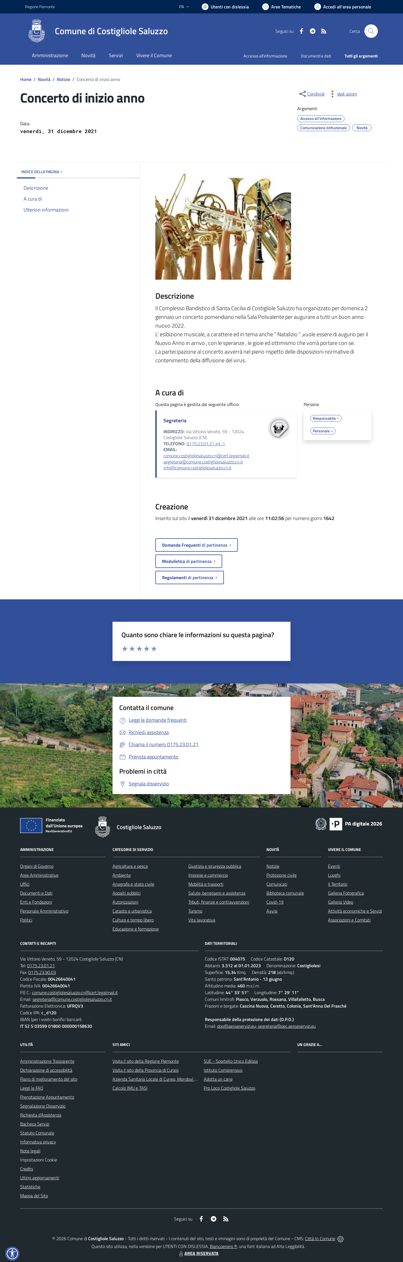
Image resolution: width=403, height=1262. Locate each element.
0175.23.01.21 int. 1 (206, 443)
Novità (44, 79)
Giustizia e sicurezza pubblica (214, 866)
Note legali (30, 1150)
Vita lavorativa (201, 920)
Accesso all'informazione (265, 56)
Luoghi (334, 875)
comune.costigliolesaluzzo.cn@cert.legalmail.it (206, 455)
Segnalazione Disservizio (42, 1106)
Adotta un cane (218, 1079)
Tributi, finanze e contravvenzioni (218, 902)
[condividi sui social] (311, 93)
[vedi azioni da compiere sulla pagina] (342, 93)
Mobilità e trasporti (205, 884)
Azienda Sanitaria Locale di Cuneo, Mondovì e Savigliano (165, 1079)
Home (25, 79)
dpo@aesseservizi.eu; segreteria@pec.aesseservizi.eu (266, 1026)
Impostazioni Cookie (38, 1159)
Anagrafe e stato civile (133, 884)
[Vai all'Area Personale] (343, 6)
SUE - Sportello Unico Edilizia (231, 1061)
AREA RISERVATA (198, 1253)
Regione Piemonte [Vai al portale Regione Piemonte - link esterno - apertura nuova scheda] (40, 7)
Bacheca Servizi (34, 1124)
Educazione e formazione (136, 928)
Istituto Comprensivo (223, 1070)
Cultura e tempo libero (133, 920)
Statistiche (30, 1186)
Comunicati (276, 884)
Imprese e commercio (208, 875)
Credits (26, 1168)
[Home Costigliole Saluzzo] (96, 31)
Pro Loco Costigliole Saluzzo (229, 1088)
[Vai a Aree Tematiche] (282, 6)
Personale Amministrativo (44, 911)
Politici (26, 920)
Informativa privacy (38, 1141)
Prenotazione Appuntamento (47, 1097)
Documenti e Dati (36, 893)
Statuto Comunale (37, 1132)
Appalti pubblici (126, 893)
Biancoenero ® (223, 1246)
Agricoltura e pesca (130, 866)
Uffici (24, 884)
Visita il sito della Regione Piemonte (146, 1061)
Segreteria (174, 420)
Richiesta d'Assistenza (40, 1115)
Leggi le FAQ (31, 1088)
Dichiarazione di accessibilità (46, 1070)
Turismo (195, 911)
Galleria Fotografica (346, 893)
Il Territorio (337, 884)
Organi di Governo (36, 866)
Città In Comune (320, 1238)
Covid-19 (274, 902)
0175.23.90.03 (42, 972)
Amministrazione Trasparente (47, 1061)
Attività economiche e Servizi (355, 911)
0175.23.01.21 (41, 965)
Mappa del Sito (34, 1195)
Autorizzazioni (125, 902)
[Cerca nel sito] (371, 31)
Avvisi (271, 911)
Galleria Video (340, 902)
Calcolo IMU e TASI (130, 1088)
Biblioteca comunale (285, 893)
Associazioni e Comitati (349, 920)
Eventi (334, 866)
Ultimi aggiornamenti (39, 1177)
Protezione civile (281, 875)
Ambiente (122, 875)
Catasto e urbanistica (132, 911)
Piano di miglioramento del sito (48, 1079)
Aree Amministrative (39, 875)
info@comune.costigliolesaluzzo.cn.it (197, 467)
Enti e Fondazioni (36, 902)
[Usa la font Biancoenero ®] (225, 6)
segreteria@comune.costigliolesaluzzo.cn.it (203, 461)
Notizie (63, 79)
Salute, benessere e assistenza (216, 893)
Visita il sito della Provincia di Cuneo (146, 1070)
